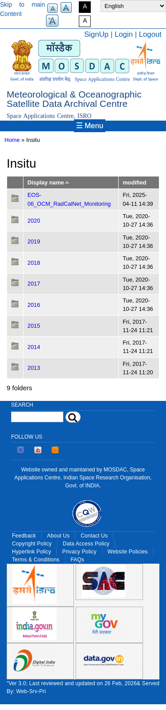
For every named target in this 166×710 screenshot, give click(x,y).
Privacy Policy (79, 552)
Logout (150, 34)
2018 (33, 262)
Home (12, 140)
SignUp (96, 34)
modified (134, 182)
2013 (33, 368)
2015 (33, 325)
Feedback (24, 536)
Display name (48, 182)
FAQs (78, 560)
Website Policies (128, 552)
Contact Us (94, 536)
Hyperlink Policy (31, 552)
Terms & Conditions (36, 560)
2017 (33, 283)
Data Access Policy (86, 544)
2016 (33, 305)
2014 (33, 347)
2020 (33, 220)
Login (124, 34)
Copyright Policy (32, 544)
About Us (58, 536)
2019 (33, 241)
